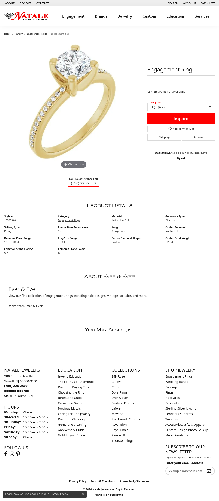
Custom (149, 16)
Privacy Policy (78, 481)
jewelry (19, 33)
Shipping (164, 137)
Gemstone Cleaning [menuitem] (72, 424)
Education (175, 16)
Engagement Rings (37, 33)
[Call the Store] (16, 386)
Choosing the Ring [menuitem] (71, 392)
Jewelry (125, 16)
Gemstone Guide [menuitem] (70, 403)
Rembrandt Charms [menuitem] (126, 419)
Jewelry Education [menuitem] (70, 376)
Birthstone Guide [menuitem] (70, 398)
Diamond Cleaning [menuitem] (71, 419)
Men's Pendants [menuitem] (176, 435)
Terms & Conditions (103, 481)
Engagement (73, 16)
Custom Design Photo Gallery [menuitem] (186, 430)
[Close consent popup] (83, 494)
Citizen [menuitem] (116, 387)
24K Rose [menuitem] (118, 376)
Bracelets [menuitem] (172, 403)
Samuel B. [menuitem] (119, 435)
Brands (101, 16)
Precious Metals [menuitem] (69, 408)
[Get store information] (18, 396)
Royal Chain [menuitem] (120, 430)
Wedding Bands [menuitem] (176, 382)
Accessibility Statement (135, 481)
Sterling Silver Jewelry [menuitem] (180, 408)
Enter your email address (184, 463)
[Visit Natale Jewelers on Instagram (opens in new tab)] (12, 453)
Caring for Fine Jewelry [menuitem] (74, 414)
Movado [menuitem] (117, 414)
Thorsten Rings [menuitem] (122, 441)
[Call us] (16, 391)
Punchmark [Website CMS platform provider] (117, 495)
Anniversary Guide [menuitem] (71, 430)
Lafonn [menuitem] (117, 408)
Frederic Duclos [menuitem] (123, 403)
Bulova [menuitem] (116, 382)
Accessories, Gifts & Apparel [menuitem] (185, 424)
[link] (9, 3)
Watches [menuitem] (171, 419)
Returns (198, 137)
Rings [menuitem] (169, 392)
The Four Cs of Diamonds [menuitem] (76, 382)
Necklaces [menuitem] (172, 398)
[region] (74, 105)
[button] (172, 3)
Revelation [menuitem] (119, 424)
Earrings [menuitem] (171, 387)
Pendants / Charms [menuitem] (179, 414)
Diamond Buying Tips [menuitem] (73, 387)
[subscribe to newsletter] (208, 471)
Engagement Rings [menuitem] (179, 376)
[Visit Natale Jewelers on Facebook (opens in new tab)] (5, 453)
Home (7, 33)
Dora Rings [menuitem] (119, 392)
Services (202, 16)
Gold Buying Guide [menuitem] (71, 435)
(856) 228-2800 (83, 183)
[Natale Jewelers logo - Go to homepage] (27, 16)
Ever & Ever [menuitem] (120, 398)
